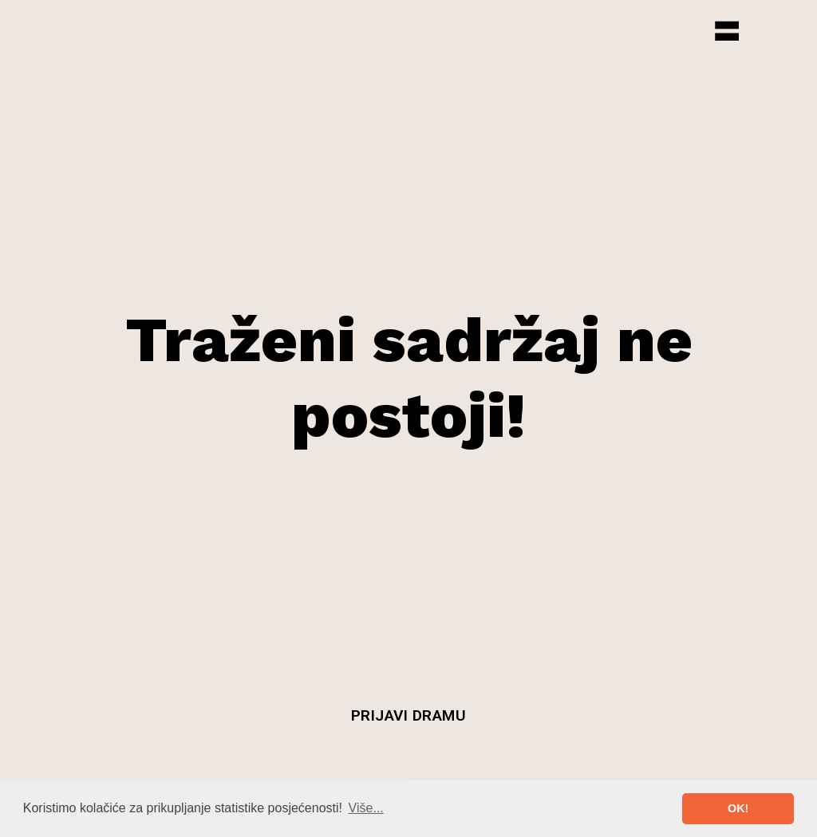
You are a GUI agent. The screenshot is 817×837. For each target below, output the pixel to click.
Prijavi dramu (409, 715)
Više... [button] (366, 808)
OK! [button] (738, 808)
